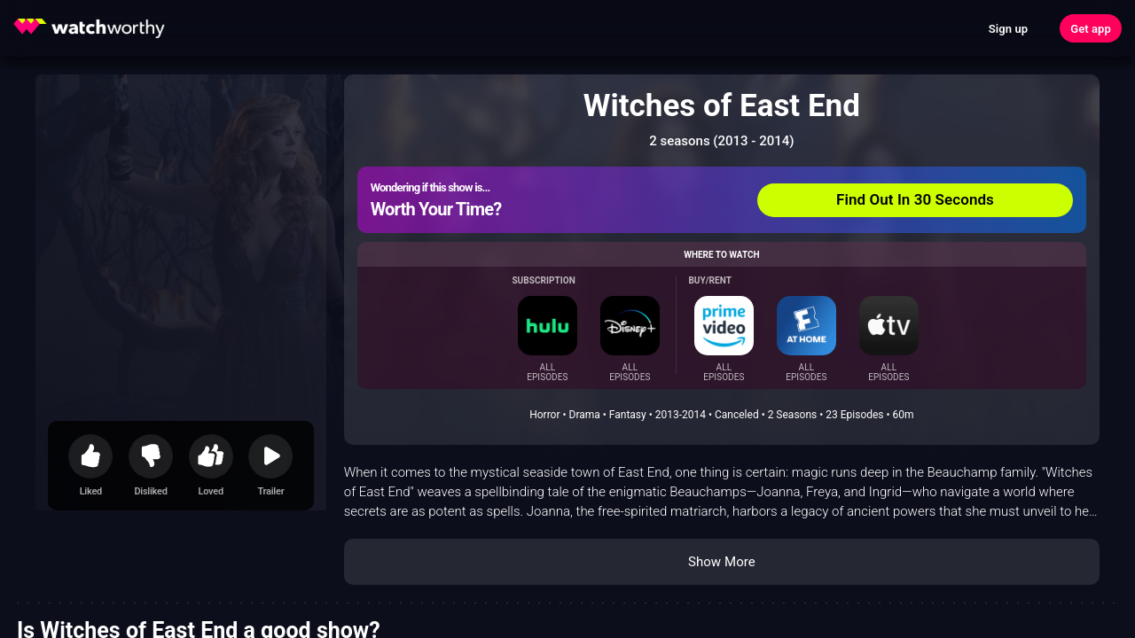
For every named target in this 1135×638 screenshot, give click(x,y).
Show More (721, 562)
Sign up (1008, 28)
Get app (1090, 28)
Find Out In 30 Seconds (915, 199)
